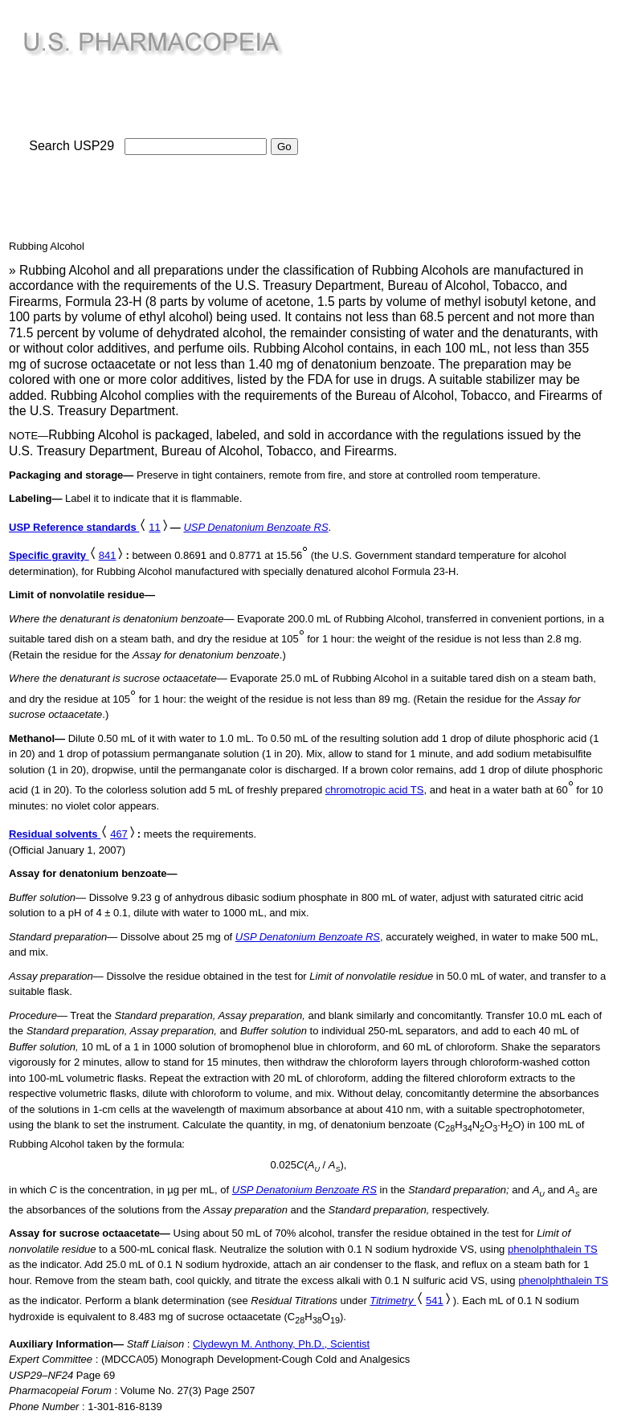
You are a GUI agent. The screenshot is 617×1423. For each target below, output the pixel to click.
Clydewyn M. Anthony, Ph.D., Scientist (281, 1344)
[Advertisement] (456, 121)
